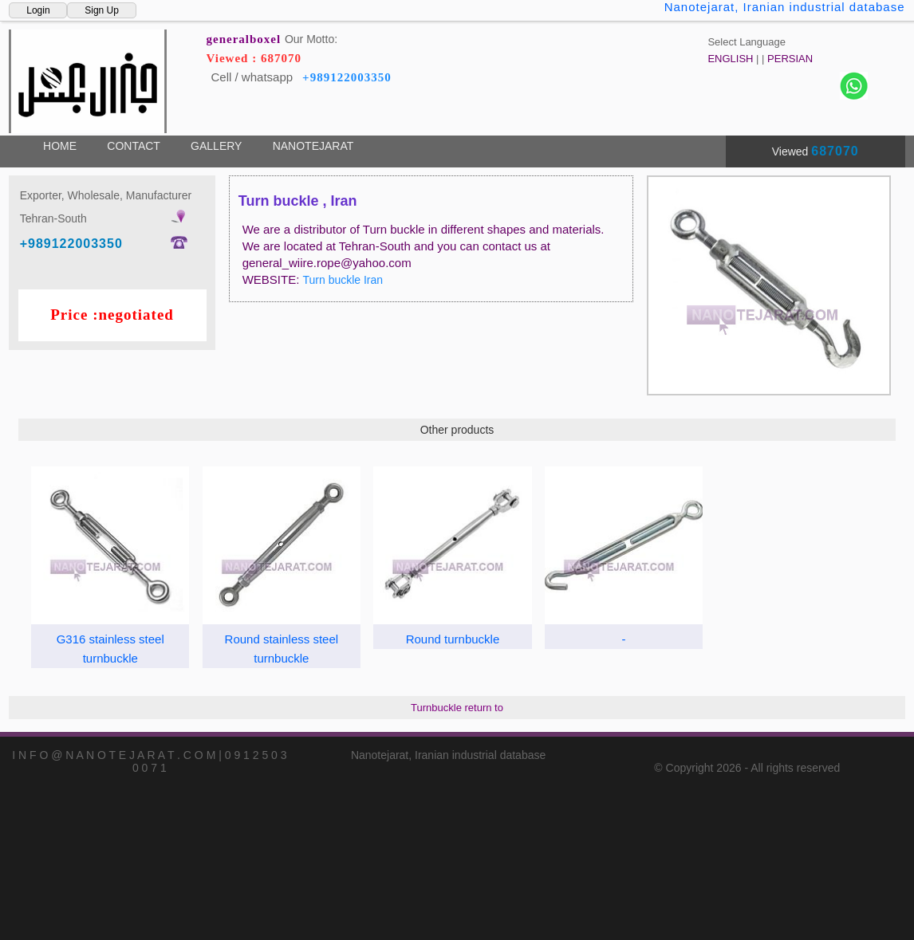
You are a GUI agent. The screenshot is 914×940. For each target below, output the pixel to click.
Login (37, 10)
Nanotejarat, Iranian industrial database (784, 7)
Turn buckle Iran (342, 279)
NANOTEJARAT (313, 146)
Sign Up (102, 10)
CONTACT (133, 146)
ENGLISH (730, 59)
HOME (60, 146)
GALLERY (216, 146)
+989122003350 (347, 77)
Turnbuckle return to (457, 708)
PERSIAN (790, 59)
